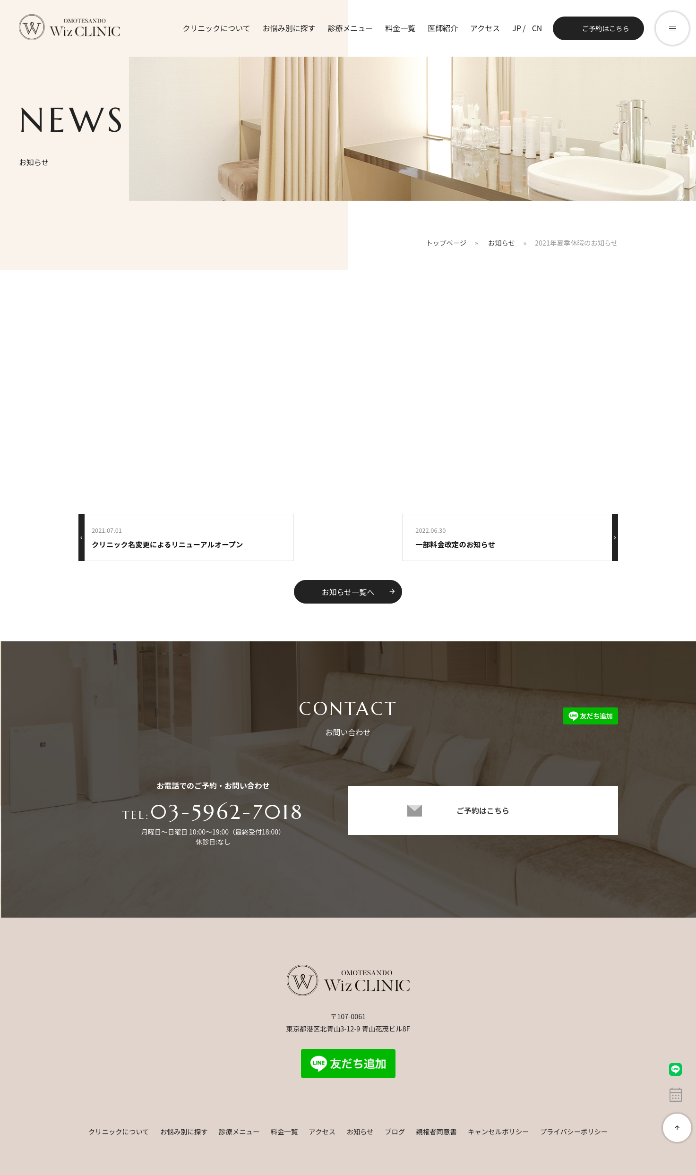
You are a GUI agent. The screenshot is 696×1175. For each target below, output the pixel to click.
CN (537, 28)
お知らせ (359, 1131)
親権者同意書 (436, 1131)
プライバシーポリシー (574, 1131)
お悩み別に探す (288, 28)
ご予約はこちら (605, 28)
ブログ (395, 1131)
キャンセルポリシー (498, 1131)
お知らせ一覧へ (359, 591)
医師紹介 (443, 28)
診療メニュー (350, 28)
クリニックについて (216, 28)
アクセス (485, 28)
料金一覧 (400, 28)
